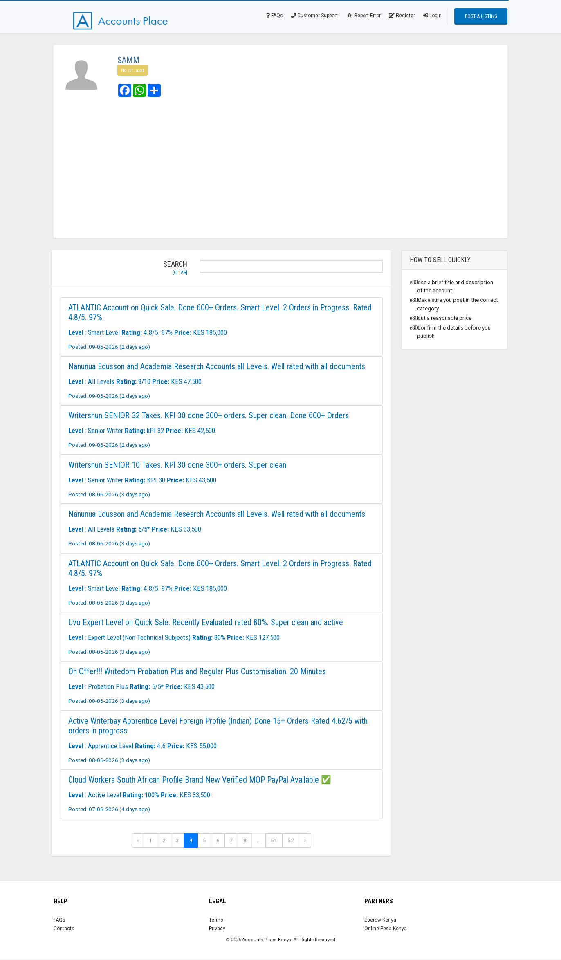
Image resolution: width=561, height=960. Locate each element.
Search (175, 267)
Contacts (64, 928)
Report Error (363, 15)
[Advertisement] (280, 168)
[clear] (180, 272)
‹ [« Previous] (138, 840)
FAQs (274, 15)
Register (402, 15)
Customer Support (314, 15)
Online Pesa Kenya (385, 928)
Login (432, 15)
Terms (216, 920)
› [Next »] (305, 840)
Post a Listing (481, 16)
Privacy (217, 928)
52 (290, 840)
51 (274, 840)
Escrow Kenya (380, 920)
